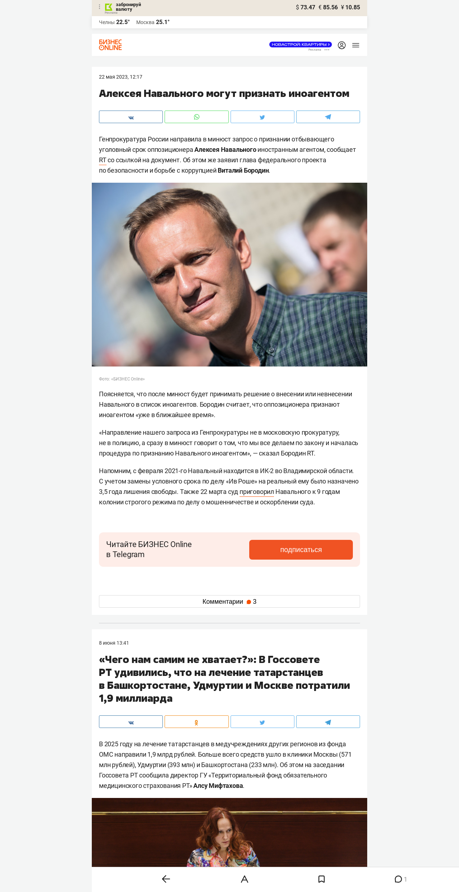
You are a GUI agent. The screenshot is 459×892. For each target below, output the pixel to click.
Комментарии (229, 601)
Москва (145, 22)
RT (103, 160)
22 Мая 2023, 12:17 (120, 77)
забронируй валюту (128, 6)
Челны (107, 22)
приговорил (257, 491)
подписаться (323, 550)
